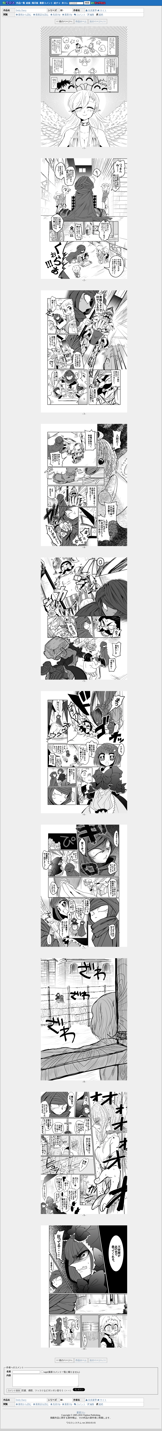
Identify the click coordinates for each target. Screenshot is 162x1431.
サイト (102, 10)
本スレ (65, 3)
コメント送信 (14, 1393)
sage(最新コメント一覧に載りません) (62, 1372)
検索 (87, 3)
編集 (90, 14)
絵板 (28, 3)
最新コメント (46, 3)
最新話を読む (41, 14)
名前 (8, 1371)
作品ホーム (81, 21)
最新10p (67, 14)
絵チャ (57, 3)
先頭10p (55, 14)
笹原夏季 (91, 10)
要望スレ (81, 1415)
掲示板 (35, 3)
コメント (80, 14)
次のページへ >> (98, 21)
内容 (8, 1375)
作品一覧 (20, 3)
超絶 (99, 14)
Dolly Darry (21, 10)
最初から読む (24, 14)
